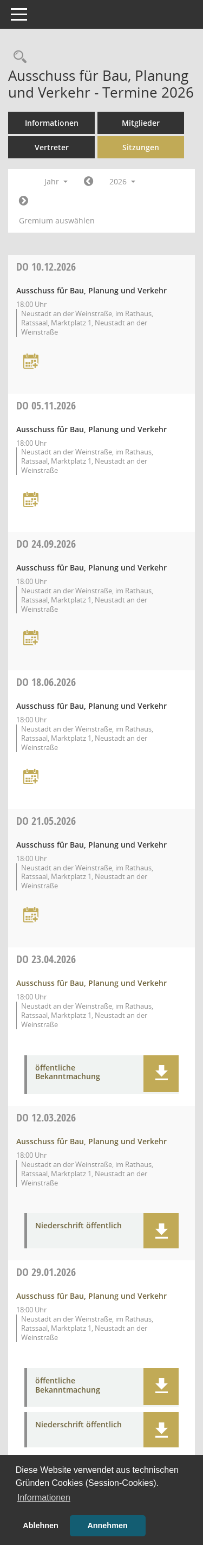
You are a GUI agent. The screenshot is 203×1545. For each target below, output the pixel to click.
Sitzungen (140, 147)
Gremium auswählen (57, 220)
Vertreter (52, 147)
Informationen (51, 123)
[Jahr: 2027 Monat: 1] (23, 201)
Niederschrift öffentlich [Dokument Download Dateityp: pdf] (78, 1225)
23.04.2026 (46, 959)
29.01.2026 (46, 1272)
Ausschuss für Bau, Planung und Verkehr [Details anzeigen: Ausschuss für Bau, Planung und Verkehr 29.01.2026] (91, 1296)
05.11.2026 (46, 405)
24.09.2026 (46, 543)
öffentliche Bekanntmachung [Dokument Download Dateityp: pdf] (67, 1072)
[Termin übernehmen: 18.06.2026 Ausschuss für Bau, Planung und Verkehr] (30, 777)
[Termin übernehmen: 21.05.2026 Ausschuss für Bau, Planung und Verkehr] (30, 915)
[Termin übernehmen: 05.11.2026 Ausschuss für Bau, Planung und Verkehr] (30, 500)
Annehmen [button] (107, 1525)
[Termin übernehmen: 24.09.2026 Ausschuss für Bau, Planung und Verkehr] (30, 638)
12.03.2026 (46, 1117)
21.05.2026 (46, 820)
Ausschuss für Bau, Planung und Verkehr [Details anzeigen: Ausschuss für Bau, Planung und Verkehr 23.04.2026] (91, 983)
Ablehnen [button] (40, 1525)
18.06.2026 (46, 682)
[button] (161, 1073)
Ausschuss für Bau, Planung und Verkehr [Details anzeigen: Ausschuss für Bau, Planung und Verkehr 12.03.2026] (91, 1141)
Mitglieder (141, 123)
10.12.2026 (46, 266)
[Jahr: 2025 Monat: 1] (88, 181)
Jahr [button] (56, 181)
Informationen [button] (43, 1497)
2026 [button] (122, 181)
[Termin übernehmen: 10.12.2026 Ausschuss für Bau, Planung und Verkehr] (30, 362)
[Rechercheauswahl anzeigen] (17, 57)
